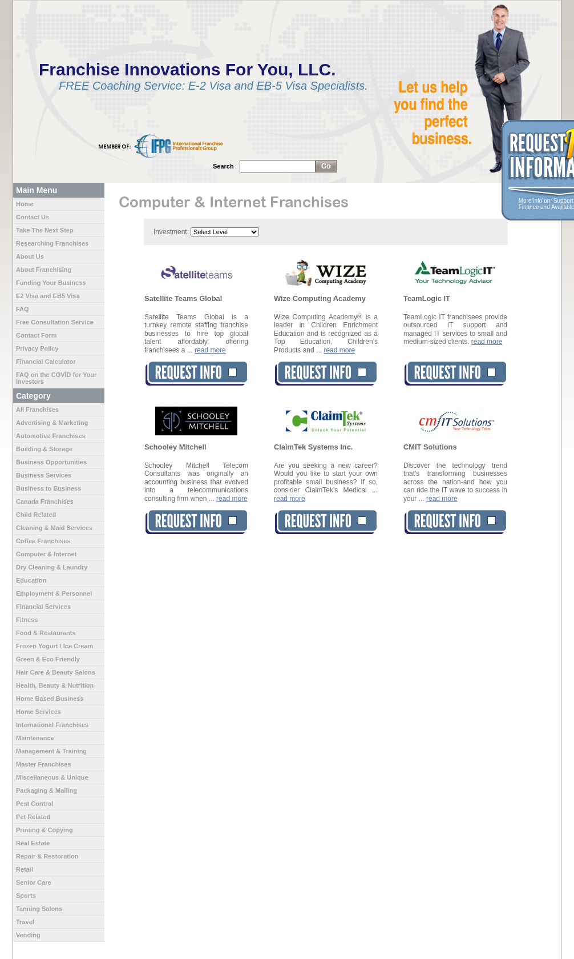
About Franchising (43, 269)
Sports (26, 895)
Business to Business (48, 488)
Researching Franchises (52, 243)
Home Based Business (50, 698)
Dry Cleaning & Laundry (51, 567)
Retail (24, 869)
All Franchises (37, 409)
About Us (30, 256)
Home (25, 203)
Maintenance (35, 738)
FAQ (22, 309)
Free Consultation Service (55, 322)
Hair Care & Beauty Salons (55, 672)
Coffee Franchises (43, 540)
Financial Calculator (46, 361)
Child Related (36, 514)
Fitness (27, 619)
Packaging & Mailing (46, 790)
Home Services (38, 711)
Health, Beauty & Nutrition (55, 685)
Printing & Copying (44, 829)
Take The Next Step (45, 230)
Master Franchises (43, 764)
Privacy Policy (37, 348)
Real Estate (33, 843)
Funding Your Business (51, 282)
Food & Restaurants (46, 632)
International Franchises (52, 724)
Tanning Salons (39, 908)
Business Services (43, 475)
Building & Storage (44, 449)
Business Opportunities (51, 462)
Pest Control (34, 803)
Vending (28, 935)
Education (31, 580)
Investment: (171, 232)
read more (210, 350)
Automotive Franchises (51, 435)
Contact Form (36, 335)
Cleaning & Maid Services (54, 527)
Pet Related (33, 816)
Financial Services (43, 606)
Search (223, 166)
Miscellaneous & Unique (52, 777)
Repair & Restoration (47, 856)
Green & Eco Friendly (48, 659)
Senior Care (33, 882)
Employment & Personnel (54, 593)
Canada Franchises (45, 501)
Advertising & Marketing (52, 422)
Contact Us (32, 217)
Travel (25, 921)
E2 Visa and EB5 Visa (48, 295)
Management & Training (51, 751)
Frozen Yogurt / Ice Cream (54, 646)
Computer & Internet (46, 554)
